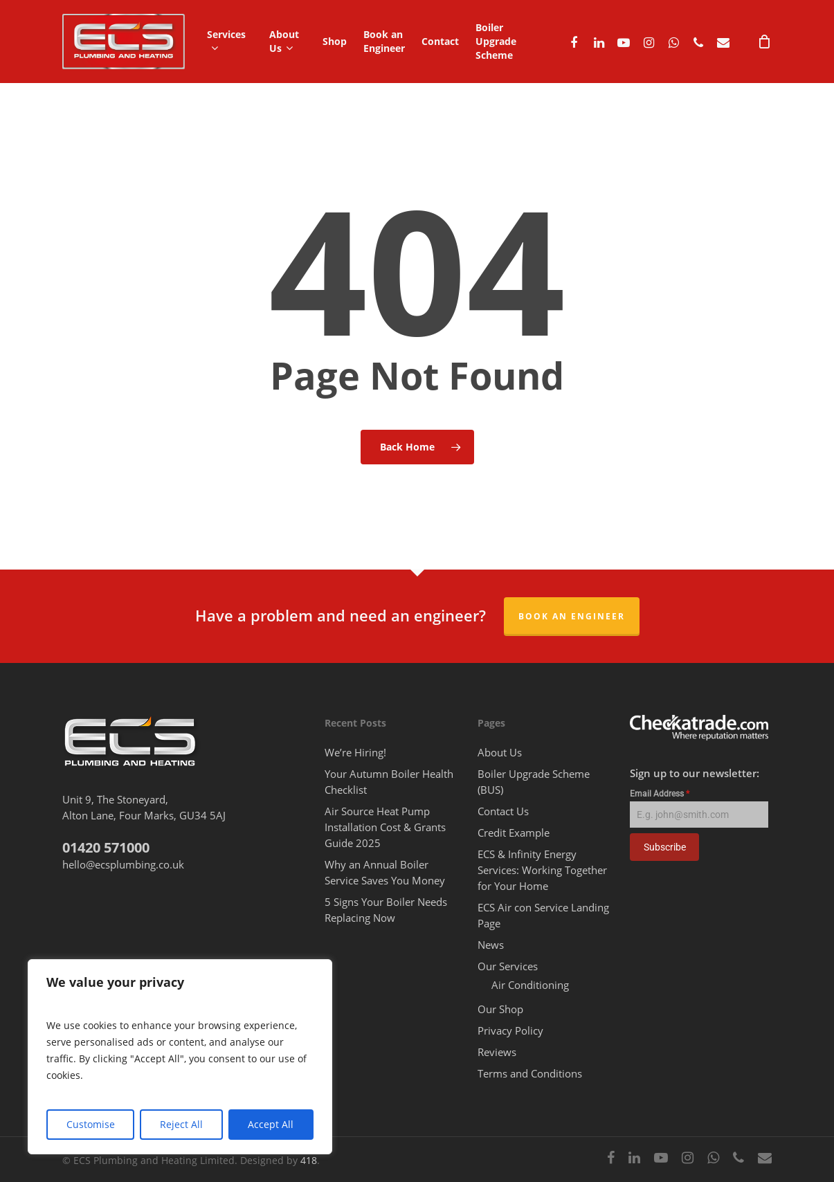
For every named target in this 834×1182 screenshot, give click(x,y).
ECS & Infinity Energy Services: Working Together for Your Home (542, 870)
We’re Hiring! (355, 752)
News (491, 945)
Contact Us (503, 811)
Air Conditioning (530, 985)
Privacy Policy (510, 1030)
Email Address (659, 794)
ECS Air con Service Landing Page (543, 915)
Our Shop (500, 1009)
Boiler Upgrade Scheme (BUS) (534, 782)
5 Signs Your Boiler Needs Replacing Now (386, 910)
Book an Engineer (571, 616)
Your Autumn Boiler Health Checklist (389, 782)
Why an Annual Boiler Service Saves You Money (385, 872)
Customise (90, 1124)
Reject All (181, 1124)
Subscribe (665, 847)
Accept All (270, 1124)
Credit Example (514, 832)
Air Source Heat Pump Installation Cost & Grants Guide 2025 (385, 827)
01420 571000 (105, 847)
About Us (500, 752)
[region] (180, 1056)
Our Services (508, 966)
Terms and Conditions (530, 1073)
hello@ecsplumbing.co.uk (123, 864)
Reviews (497, 1052)
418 (308, 1160)
